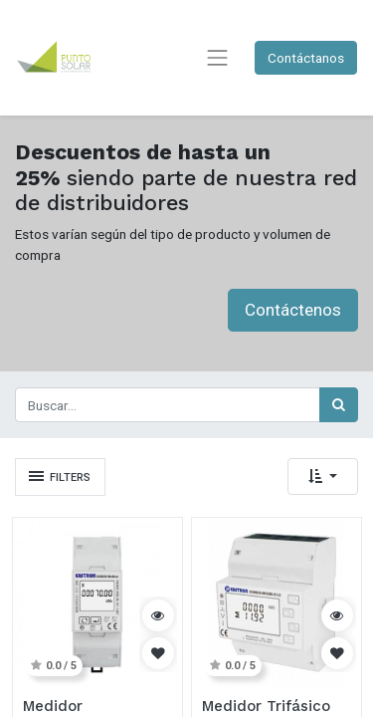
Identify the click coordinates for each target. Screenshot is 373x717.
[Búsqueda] (338, 404)
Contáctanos (306, 58)
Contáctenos (293, 310)
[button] (322, 476)
